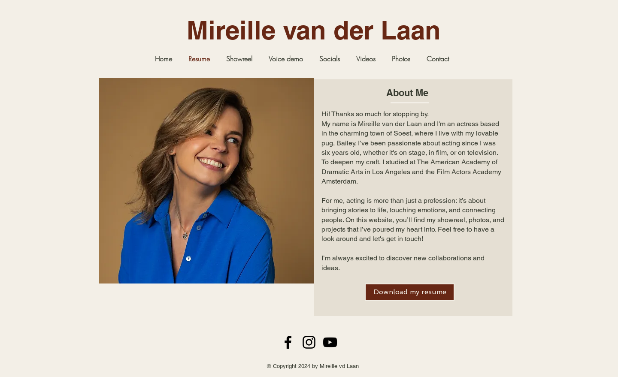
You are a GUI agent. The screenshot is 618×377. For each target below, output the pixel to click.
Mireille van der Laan (314, 30)
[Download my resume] (409, 292)
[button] (401, 58)
